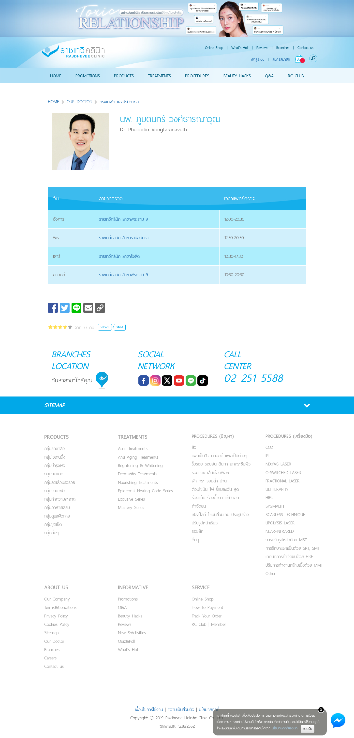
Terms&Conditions (60, 607)
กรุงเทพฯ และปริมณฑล (116, 101)
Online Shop (214, 47)
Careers (50, 658)
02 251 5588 (253, 378)
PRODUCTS (124, 75)
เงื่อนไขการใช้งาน (149, 709)
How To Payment (207, 607)
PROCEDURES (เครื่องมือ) (289, 436)
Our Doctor (54, 641)
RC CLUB (296, 75)
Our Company (57, 599)
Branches (282, 47)
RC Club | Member (209, 624)
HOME (55, 75)
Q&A (269, 75)
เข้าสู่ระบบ (257, 59)
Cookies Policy (56, 624)
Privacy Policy (56, 616)
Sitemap (51, 632)
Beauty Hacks (130, 616)
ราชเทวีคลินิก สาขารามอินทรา (123, 237)
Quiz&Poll (126, 641)
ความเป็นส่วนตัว (181, 709)
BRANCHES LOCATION (71, 360)
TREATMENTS (159, 75)
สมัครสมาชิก (281, 59)
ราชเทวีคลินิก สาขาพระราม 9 (123, 219)
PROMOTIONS (87, 75)
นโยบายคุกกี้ (209, 709)
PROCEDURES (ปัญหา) (213, 436)
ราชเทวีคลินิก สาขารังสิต (119, 256)
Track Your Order (206, 616)
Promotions (128, 599)
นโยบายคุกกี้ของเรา (284, 728)
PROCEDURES (197, 75)
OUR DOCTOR (79, 101)
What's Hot (239, 47)
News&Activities (132, 632)
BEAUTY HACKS (237, 75)
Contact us (305, 47)
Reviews (262, 47)
